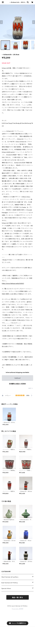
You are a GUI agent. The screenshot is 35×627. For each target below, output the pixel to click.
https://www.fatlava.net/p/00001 (13, 283)
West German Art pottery (9, 577)
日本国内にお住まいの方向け (17, 384)
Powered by (17, 609)
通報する (30, 388)
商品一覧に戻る (17, 597)
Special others (6, 588)
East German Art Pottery (9, 583)
